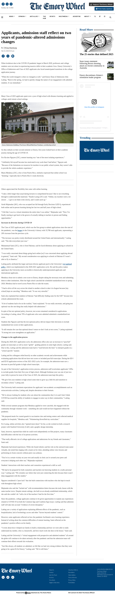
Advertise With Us (73, 570)
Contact (51, 572)
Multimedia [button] (63, 16)
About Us (51, 570)
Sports (52, 16)
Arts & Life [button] (34, 16)
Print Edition (71, 582)
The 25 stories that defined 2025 (96, 54)
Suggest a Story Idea (54, 582)
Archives (51, 577)
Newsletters (71, 572)
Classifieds (52, 580)
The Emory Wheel (85, 128)
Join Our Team (53, 575)
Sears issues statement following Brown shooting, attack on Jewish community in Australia (92, 64)
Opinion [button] (21, 16)
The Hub (44, 17)
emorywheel (97, 128)
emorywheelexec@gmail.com (105, 569)
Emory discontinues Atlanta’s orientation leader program (91, 76)
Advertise (77, 16)
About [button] (87, 16)
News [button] (11, 16)
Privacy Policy (72, 580)
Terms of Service (72, 577)
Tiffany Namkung (10, 48)
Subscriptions (72, 575)
